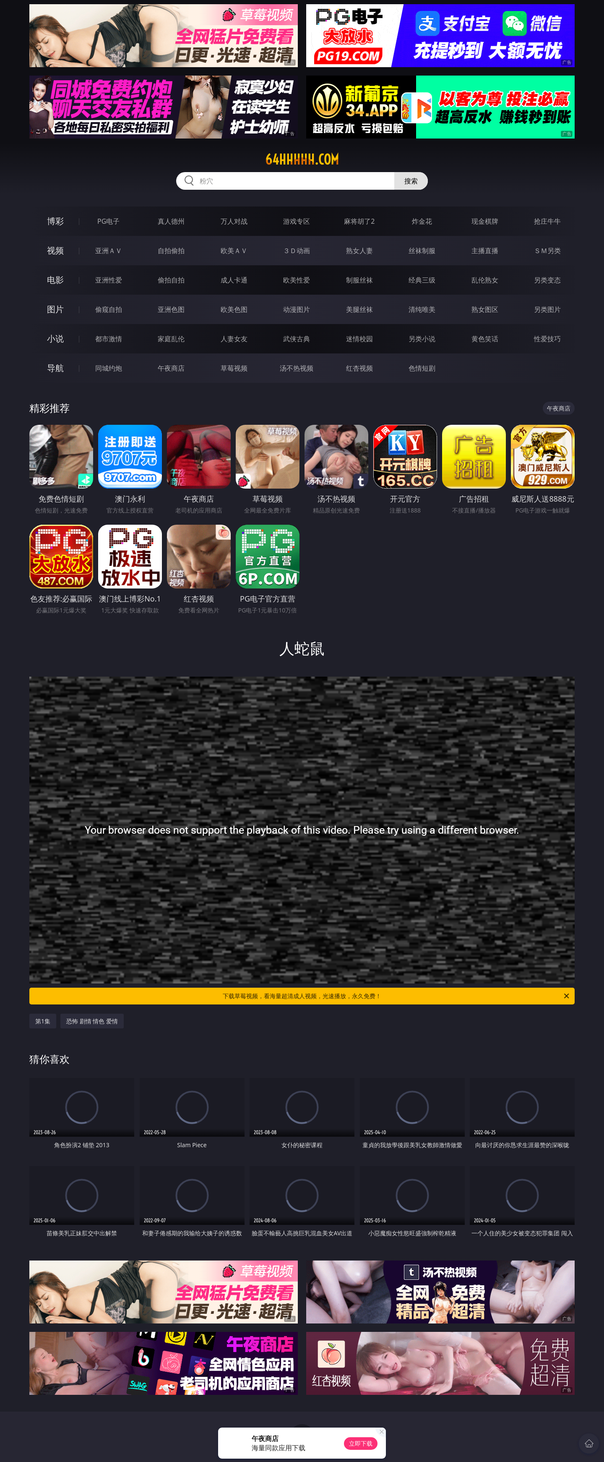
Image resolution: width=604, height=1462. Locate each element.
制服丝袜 (359, 280)
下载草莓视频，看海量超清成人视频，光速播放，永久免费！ (396, 996)
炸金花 (422, 221)
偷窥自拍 (108, 309)
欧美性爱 (296, 280)
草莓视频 (234, 368)
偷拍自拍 (171, 280)
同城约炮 (108, 368)
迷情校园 (359, 338)
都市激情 (108, 338)
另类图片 (547, 309)
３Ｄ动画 (296, 250)
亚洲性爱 (108, 280)
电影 (55, 279)
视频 (55, 250)
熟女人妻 (359, 250)
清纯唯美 (422, 309)
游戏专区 (296, 221)
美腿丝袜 (359, 309)
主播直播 (484, 250)
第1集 (42, 1021)
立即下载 (360, 1443)
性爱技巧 (547, 338)
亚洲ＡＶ (108, 250)
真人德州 (171, 221)
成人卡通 (234, 280)
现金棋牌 (484, 221)
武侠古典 (296, 338)
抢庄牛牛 (547, 221)
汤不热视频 (296, 368)
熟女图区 (484, 309)
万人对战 (234, 221)
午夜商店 (171, 368)
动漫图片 (296, 309)
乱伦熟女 (484, 280)
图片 (55, 309)
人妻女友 (234, 338)
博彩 (55, 221)
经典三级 (422, 280)
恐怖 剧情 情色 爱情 (92, 1021)
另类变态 (547, 280)
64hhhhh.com (302, 159)
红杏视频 (359, 368)
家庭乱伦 (171, 338)
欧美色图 (234, 309)
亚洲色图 (171, 309)
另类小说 (422, 338)
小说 (55, 338)
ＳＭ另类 (547, 250)
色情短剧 (422, 368)
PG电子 (108, 221)
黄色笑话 (484, 338)
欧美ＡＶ (234, 250)
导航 (55, 368)
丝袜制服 (422, 250)
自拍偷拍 (171, 250)
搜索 (411, 181)
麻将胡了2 (359, 221)
